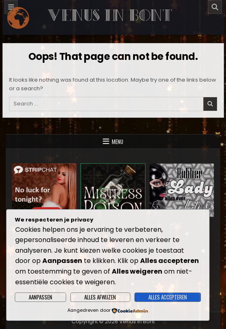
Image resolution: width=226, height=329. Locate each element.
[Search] (215, 7)
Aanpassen (40, 297)
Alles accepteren (167, 297)
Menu (117, 141)
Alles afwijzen (100, 297)
